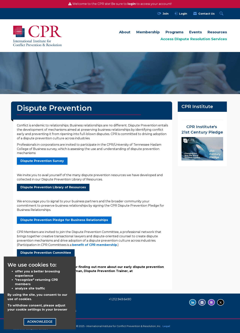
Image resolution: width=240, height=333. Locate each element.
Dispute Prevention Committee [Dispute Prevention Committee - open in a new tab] (45, 252)
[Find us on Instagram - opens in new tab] (211, 302)
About (124, 32)
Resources (217, 32)
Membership (148, 32)
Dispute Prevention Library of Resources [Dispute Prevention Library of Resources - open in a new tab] (53, 187)
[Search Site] (222, 13)
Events (195, 32)
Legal (166, 326)
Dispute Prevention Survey (42, 161)
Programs (174, 32)
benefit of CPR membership (94, 245)
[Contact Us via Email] (202, 302)
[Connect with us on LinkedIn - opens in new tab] (192, 302)
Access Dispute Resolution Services (193, 39)
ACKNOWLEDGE (39, 321)
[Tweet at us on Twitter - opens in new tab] (220, 302)
